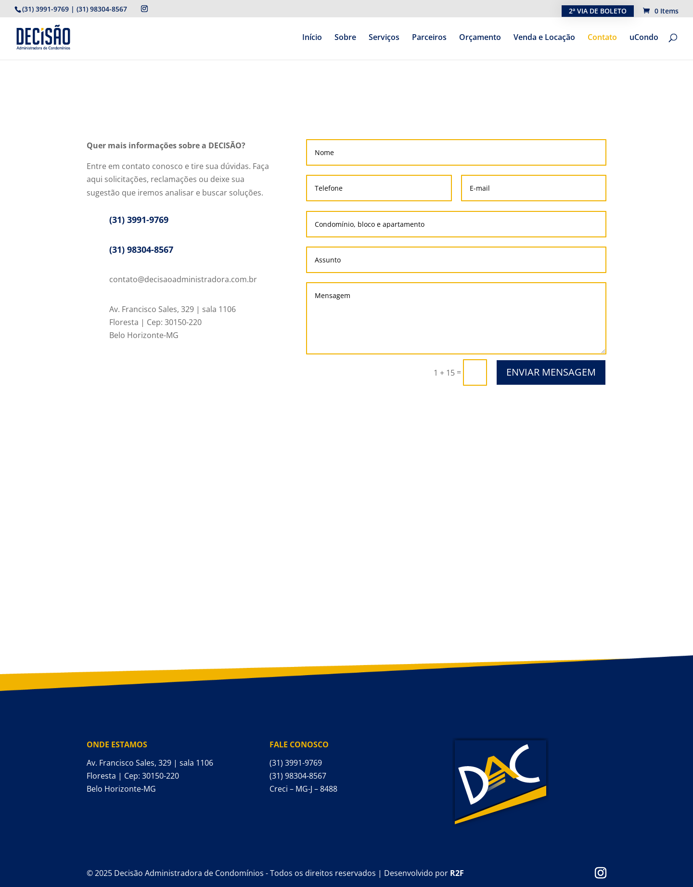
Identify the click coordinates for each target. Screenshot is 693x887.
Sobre (345, 38)
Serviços (384, 38)
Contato (602, 38)
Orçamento (480, 38)
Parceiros (429, 38)
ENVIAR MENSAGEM (551, 371)
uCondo (643, 38)
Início (312, 38)
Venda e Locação (544, 38)
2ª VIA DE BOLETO (598, 10)
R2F (457, 873)
